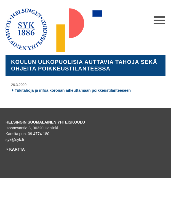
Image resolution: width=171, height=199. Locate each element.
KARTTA (17, 149)
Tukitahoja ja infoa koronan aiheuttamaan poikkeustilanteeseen (73, 90)
